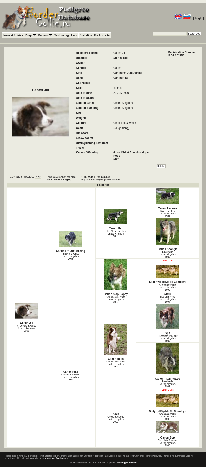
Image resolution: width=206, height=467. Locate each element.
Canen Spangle (167, 234)
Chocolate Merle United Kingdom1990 (167, 287)
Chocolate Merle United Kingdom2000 (115, 419)
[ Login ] (198, 18)
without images (62, 179)
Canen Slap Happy (116, 277)
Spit (167, 319)
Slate (167, 294)
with (49, 179)
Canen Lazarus (167, 199)
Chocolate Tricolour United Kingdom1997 (167, 338)
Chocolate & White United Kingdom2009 (26, 328)
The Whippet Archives (126, 462)
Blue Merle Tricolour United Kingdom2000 (116, 233)
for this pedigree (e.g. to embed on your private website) (100, 178)
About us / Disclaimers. (56, 458)
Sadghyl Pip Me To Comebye (167, 274)
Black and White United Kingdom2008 (70, 256)
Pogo (116, 155)
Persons (45, 35)
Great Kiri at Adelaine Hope (131, 152)
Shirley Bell (120, 57)
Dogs (30, 35)
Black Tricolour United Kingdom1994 (168, 213)
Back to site (101, 35)
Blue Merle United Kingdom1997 (168, 254)
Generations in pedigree (22, 177)
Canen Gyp (167, 430)
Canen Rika (120, 77)
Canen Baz (116, 219)
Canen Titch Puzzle (167, 361)
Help (74, 35)
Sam (116, 159)
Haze (116, 414)
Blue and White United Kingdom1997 (168, 299)
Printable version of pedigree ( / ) (61, 178)
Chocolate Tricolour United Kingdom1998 (167, 443)
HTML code (87, 177)
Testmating (61, 35)
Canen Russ (116, 342)
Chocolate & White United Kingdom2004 (70, 377)
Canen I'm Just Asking (127, 72)
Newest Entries (13, 35)
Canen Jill (27, 313)
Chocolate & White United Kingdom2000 (115, 299)
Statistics (86, 35)
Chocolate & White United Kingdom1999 (115, 364)
